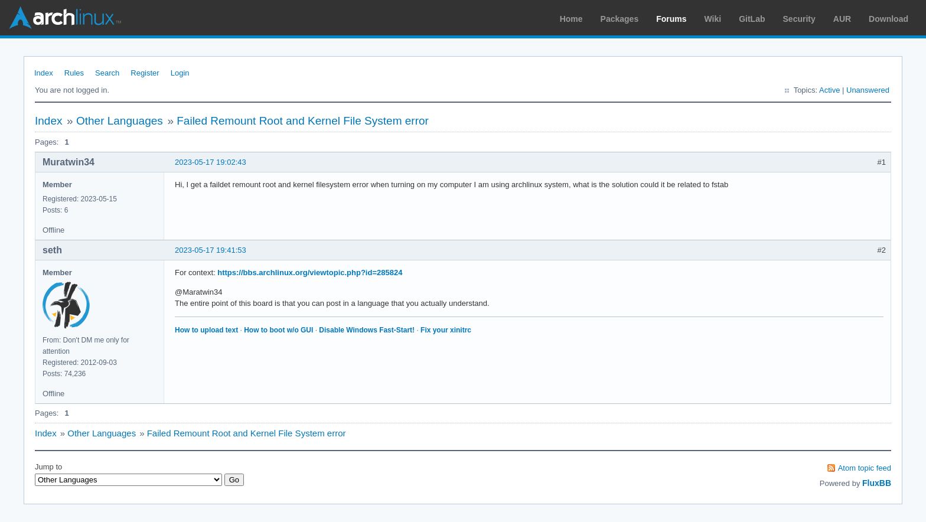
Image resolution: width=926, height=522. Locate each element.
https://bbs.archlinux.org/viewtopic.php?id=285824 (309, 272)
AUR (842, 19)
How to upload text (206, 330)
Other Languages (119, 121)
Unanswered (867, 90)
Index (43, 72)
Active (829, 90)
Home (571, 19)
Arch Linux (65, 18)
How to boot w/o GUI (278, 330)
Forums (671, 19)
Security (799, 19)
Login (180, 72)
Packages (620, 19)
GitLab (752, 19)
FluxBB (876, 483)
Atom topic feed (864, 468)
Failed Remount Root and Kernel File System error (303, 121)
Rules (74, 72)
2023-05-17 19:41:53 (210, 250)
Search (107, 72)
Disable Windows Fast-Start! (367, 330)
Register (145, 72)
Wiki (713, 19)
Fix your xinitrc (445, 330)
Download (888, 19)
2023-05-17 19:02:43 (210, 162)
